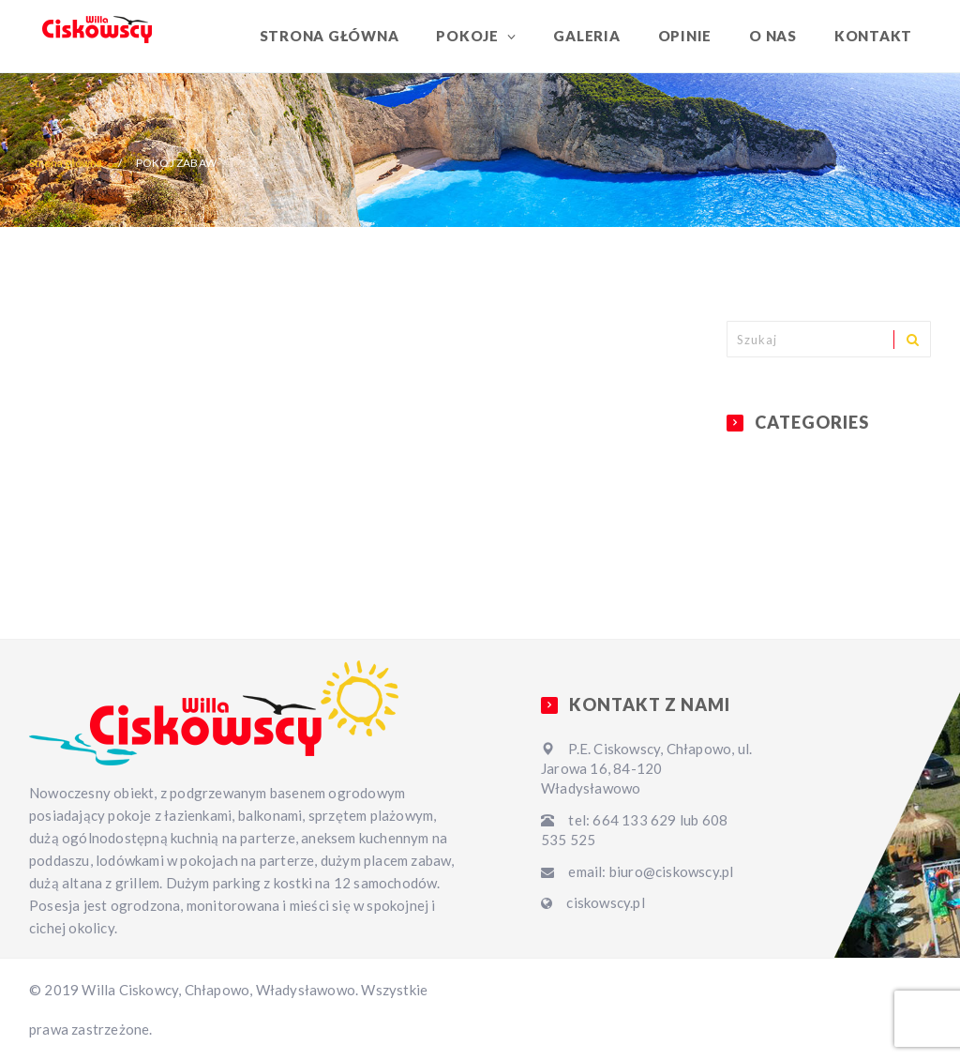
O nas (773, 35)
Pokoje (469, 35)
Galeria (586, 35)
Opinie (685, 35)
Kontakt (873, 35)
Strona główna (329, 35)
